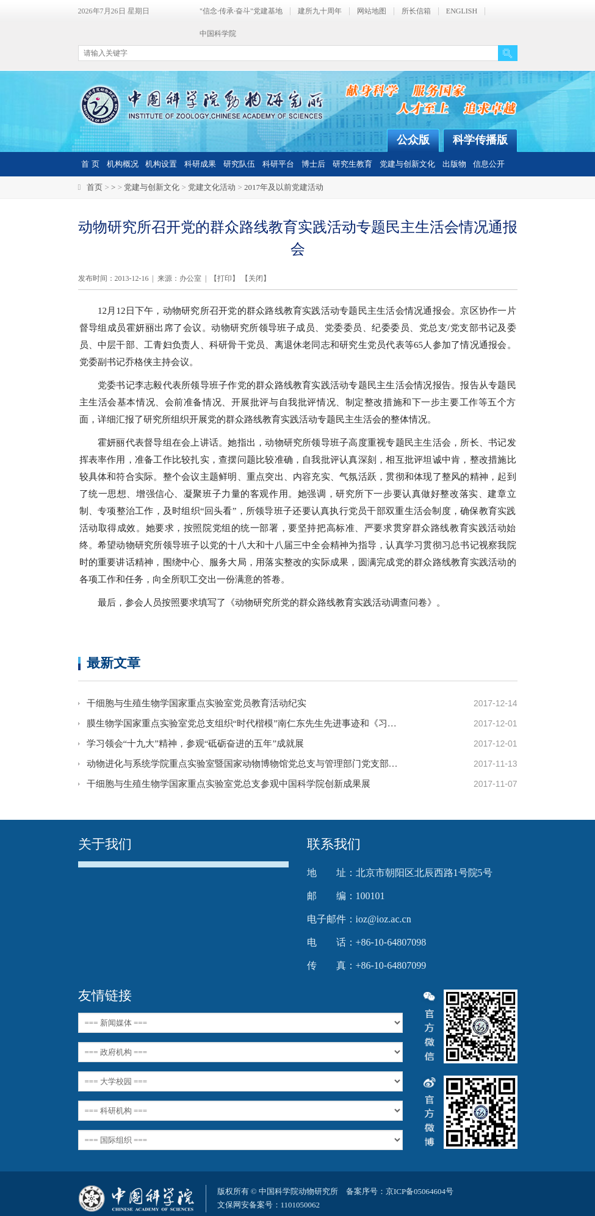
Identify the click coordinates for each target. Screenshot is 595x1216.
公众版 (413, 140)
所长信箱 (416, 11)
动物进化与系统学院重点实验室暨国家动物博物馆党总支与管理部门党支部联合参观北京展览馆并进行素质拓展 (243, 764)
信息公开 (489, 163)
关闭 (255, 278)
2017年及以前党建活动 (283, 187)
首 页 (90, 163)
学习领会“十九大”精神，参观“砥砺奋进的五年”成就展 (196, 743)
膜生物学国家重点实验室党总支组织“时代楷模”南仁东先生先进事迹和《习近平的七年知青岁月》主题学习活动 (243, 723)
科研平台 (278, 163)
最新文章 (113, 662)
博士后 (313, 163)
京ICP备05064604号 (419, 1191)
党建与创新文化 (407, 163)
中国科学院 (218, 34)
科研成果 (200, 163)
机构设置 (161, 163)
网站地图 (371, 11)
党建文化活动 (212, 187)
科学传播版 (480, 140)
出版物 (454, 163)
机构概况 (123, 163)
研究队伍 (239, 163)
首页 (95, 187)
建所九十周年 (320, 11)
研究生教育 (352, 163)
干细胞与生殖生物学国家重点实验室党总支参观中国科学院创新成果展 (228, 784)
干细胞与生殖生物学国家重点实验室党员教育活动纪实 (196, 703)
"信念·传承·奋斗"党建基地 (241, 11)
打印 (224, 278)
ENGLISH (461, 11)
